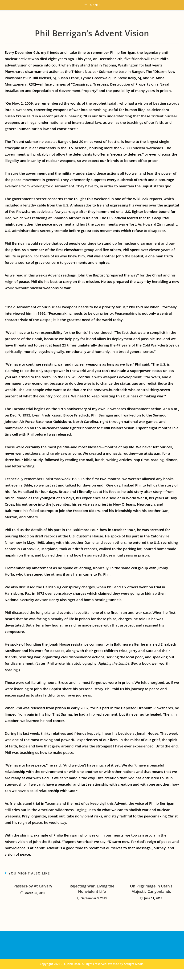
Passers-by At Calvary (32, 886)
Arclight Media (133, 964)
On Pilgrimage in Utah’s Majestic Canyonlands (151, 888)
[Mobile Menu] (92, 5)
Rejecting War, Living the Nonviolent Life (92, 888)
